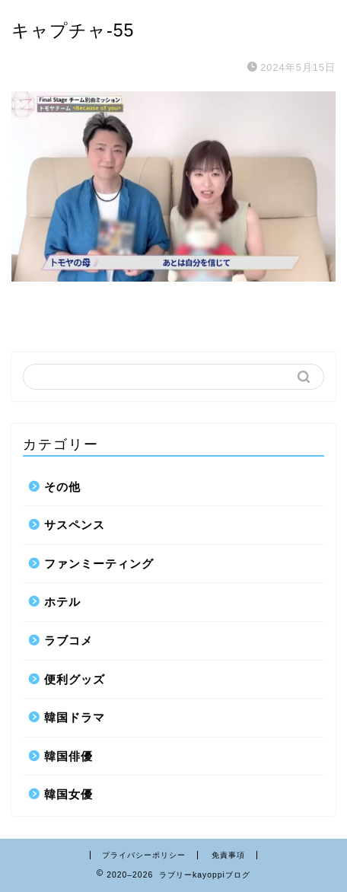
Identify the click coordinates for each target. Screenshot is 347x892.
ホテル (62, 601)
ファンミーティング (99, 563)
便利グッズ (74, 679)
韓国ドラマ (74, 717)
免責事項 (228, 855)
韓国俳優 (68, 756)
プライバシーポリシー (144, 855)
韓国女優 (68, 794)
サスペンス (74, 524)
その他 (62, 486)
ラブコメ (68, 640)
